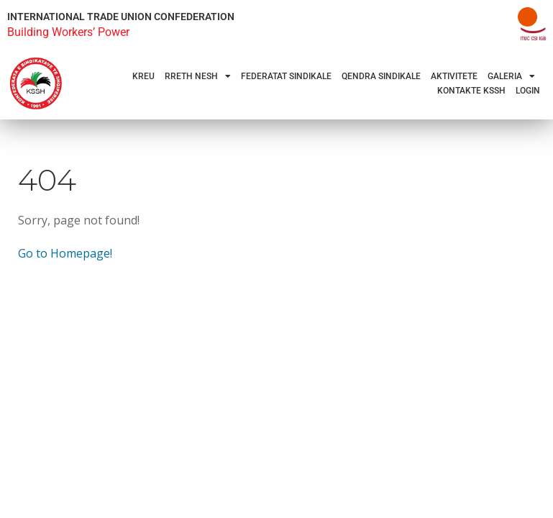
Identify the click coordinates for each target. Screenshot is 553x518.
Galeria (511, 76)
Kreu (143, 76)
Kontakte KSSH (471, 91)
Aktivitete (454, 76)
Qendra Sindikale (381, 76)
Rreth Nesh (198, 76)
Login (528, 91)
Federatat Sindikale (286, 76)
